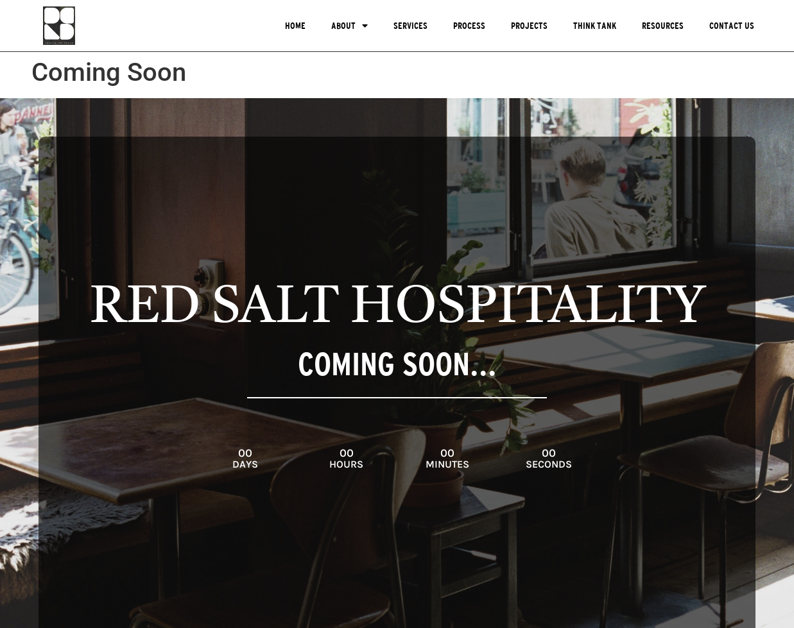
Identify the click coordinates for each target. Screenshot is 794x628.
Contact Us (731, 26)
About (349, 26)
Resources (663, 26)
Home (295, 26)
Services (410, 26)
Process (469, 26)
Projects (529, 26)
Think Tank (594, 26)
